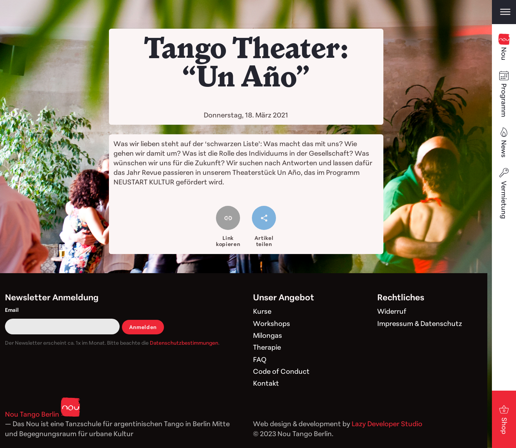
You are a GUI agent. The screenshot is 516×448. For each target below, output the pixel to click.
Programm (504, 93)
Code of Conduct (281, 371)
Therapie (267, 347)
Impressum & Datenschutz (419, 323)
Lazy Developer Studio (387, 423)
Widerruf (391, 311)
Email (12, 309)
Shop (504, 419)
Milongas (267, 335)
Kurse (262, 311)
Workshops (271, 323)
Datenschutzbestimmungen (184, 342)
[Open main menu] (504, 12)
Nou (504, 47)
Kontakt (266, 383)
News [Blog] (504, 142)
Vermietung (504, 192)
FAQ (259, 359)
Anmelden (143, 327)
